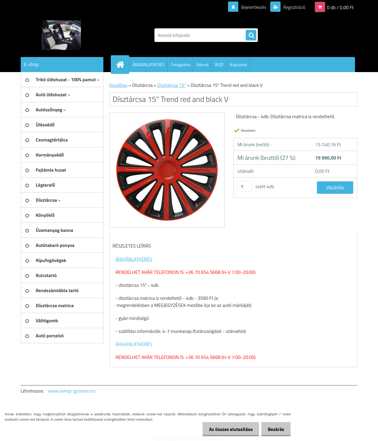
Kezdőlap (118, 85)
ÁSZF (219, 64)
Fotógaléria (180, 64)
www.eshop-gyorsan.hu (72, 390)
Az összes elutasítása (228, 429)
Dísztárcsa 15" (171, 85)
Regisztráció (292, 7)
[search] (251, 35)
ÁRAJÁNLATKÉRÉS (148, 64)
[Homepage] (122, 64)
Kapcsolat (238, 64)
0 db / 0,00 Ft (340, 7)
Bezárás (275, 429)
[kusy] (244, 186)
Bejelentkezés (250, 7)
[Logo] (61, 35)
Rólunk (203, 64)
